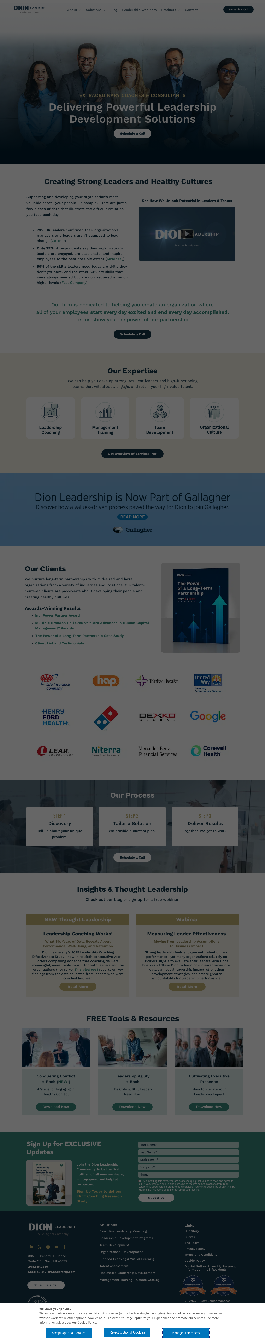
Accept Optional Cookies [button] (68, 1333)
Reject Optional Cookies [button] (127, 1332)
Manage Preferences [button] (186, 1333)
